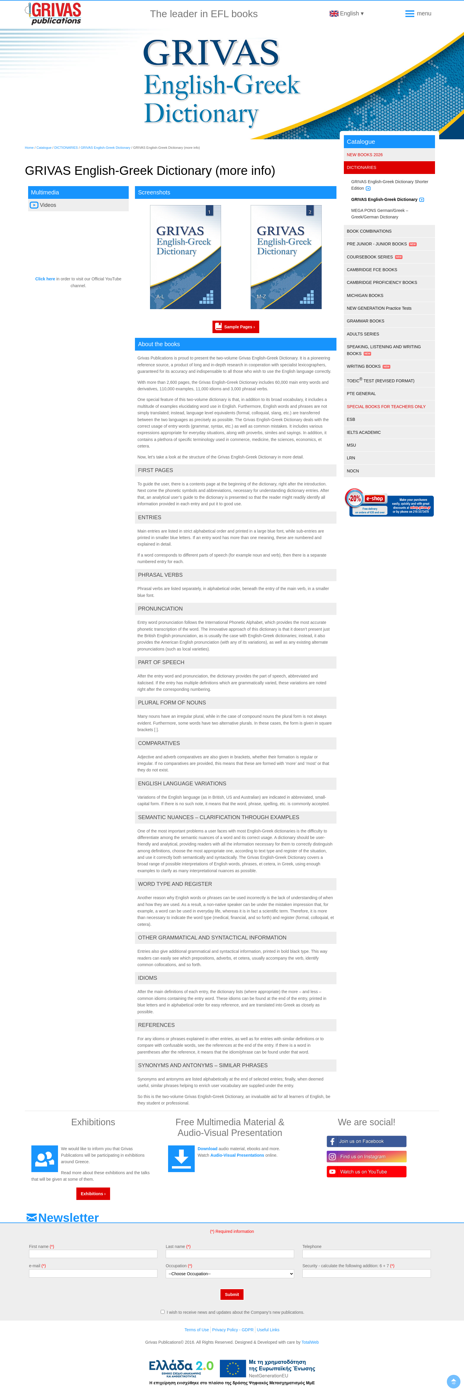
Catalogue (43, 147)
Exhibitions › (93, 1193)
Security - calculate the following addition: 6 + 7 (345, 1265)
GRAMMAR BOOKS (365, 321)
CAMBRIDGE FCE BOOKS (372, 269)
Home (29, 147)
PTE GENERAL (361, 393)
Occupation (176, 1265)
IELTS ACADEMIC (364, 432)
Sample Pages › (239, 327)
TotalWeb (310, 1342)
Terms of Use (197, 1329)
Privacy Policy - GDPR (233, 1329)
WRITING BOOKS (364, 366)
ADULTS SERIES (363, 334)
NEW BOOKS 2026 (365, 154)
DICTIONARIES (66, 147)
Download (208, 1148)
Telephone (312, 1246)
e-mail (34, 1265)
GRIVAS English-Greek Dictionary (105, 147)
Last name (175, 1246)
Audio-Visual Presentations (237, 1155)
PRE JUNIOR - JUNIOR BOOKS (377, 244)
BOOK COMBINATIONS (369, 231)
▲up (453, 1381)
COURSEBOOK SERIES (370, 257)
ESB (351, 419)
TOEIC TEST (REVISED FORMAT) (381, 380)
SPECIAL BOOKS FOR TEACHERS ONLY (386, 406)
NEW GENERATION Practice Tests (379, 308)
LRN (351, 458)
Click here (45, 279)
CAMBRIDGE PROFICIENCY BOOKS (382, 282)
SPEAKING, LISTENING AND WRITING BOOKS (384, 350)
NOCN (353, 471)
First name (39, 1246)
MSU (351, 445)
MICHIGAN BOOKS (365, 295)
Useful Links (268, 1329)
